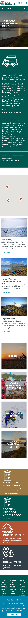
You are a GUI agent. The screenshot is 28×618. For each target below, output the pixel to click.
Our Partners (22, 594)
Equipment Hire (7, 158)
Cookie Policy (22, 583)
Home (4, 156)
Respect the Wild (13, 580)
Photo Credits (22, 590)
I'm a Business (6, 9)
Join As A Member (13, 587)
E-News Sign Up (4, 594)
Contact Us (13, 590)
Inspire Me (4, 580)
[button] (8, 200)
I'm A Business (13, 583)
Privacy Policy (22, 580)
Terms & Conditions (22, 587)
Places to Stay (4, 590)
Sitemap (13, 593)
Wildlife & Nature (4, 587)
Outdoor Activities (17, 156)
